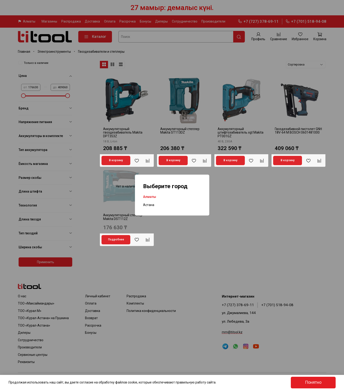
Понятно (313, 382)
